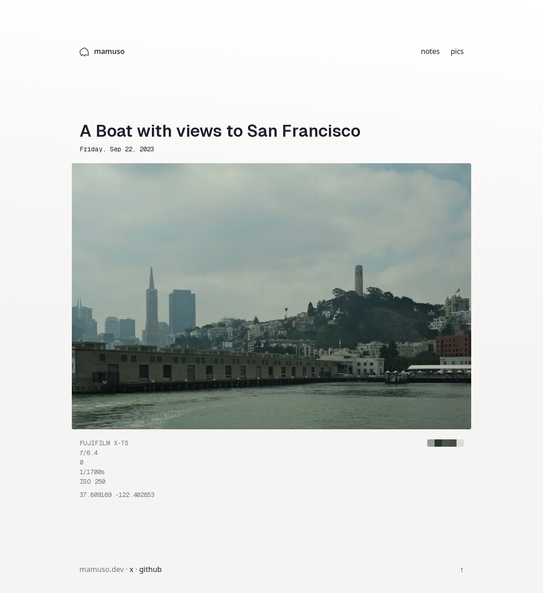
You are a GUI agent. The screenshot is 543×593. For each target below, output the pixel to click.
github (150, 569)
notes (430, 51)
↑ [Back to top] (462, 569)
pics (457, 51)
